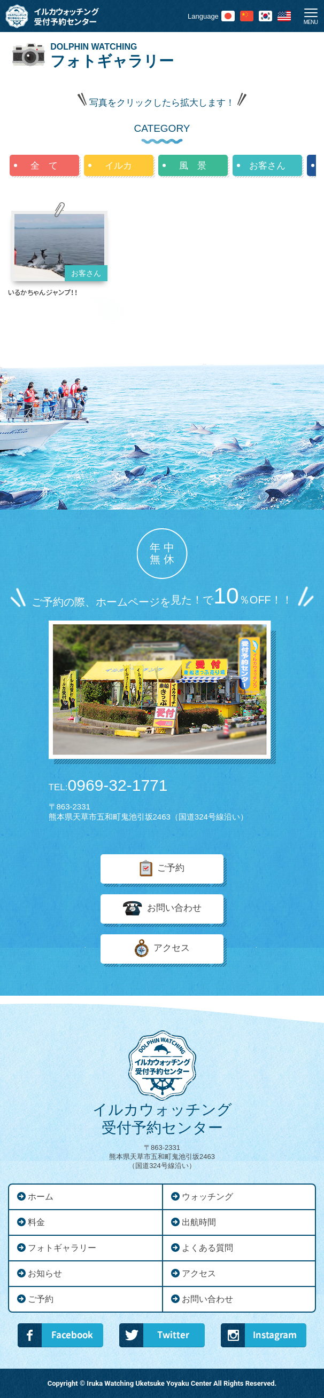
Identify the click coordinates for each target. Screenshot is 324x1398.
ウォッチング (207, 1196)
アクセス (171, 948)
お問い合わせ (174, 908)
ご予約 (170, 868)
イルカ (118, 166)
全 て (44, 166)
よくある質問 (207, 1247)
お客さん (267, 166)
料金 (36, 1222)
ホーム (40, 1196)
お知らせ (45, 1273)
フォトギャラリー (62, 1247)
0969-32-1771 (108, 785)
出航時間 (199, 1222)
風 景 (192, 166)
